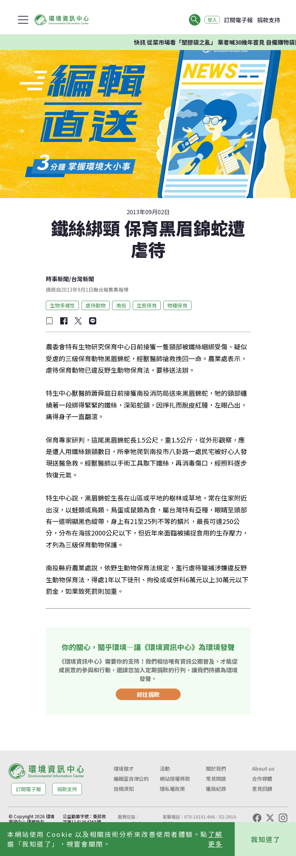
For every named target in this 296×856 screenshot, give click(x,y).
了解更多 (215, 838)
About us (263, 768)
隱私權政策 (172, 788)
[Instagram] (283, 818)
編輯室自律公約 (131, 778)
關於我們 (216, 768)
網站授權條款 (175, 778)
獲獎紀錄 (216, 788)
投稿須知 (124, 788)
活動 (165, 768)
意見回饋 (262, 788)
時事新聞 (57, 278)
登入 (210, 19)
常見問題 (216, 778)
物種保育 (177, 305)
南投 (121, 305)
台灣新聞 (82, 278)
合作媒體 (262, 778)
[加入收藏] (49, 320)
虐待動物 (95, 305)
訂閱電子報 (238, 19)
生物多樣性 (62, 305)
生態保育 (147, 305)
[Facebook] (257, 818)
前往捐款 (148, 694)
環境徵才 (124, 768)
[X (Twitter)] (270, 818)
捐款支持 (268, 19)
